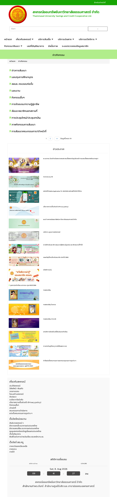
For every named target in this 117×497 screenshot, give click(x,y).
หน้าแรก (8, 39)
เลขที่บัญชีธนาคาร (35, 46)
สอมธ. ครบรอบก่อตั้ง (21, 84)
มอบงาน (14, 90)
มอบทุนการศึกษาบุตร (21, 77)
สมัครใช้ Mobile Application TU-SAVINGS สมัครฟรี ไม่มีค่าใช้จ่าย (62, 191)
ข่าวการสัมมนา (17, 70)
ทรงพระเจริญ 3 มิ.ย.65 (49, 319)
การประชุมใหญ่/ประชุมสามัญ (24, 118)
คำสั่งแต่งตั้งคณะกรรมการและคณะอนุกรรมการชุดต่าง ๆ (59, 361)
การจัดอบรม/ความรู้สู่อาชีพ (24, 104)
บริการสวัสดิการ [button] (88, 39)
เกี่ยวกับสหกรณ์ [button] (25, 39)
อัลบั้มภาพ (53, 46)
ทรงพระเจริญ (47, 290)
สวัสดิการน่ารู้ (47, 270)
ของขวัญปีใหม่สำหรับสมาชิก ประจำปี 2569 (55, 257)
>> (57, 138)
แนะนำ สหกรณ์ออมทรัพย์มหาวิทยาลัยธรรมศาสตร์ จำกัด (60, 219)
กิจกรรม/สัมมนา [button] (13, 46)
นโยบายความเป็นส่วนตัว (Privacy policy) (55, 207)
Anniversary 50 (48, 177)
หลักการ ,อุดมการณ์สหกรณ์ (51, 232)
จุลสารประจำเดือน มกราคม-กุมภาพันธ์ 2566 (23, 285)
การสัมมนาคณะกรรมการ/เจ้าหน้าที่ (27, 131)
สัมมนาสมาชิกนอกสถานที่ (23, 111)
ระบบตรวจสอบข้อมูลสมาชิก (75, 46)
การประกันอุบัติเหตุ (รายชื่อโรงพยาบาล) (55, 346)
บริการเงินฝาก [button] (66, 39)
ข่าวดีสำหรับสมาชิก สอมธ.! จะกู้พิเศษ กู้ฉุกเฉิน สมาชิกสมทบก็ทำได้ (63, 245)
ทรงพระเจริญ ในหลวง (49, 305)
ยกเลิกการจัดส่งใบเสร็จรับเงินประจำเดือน (55, 332)
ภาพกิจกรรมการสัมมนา (22, 124)
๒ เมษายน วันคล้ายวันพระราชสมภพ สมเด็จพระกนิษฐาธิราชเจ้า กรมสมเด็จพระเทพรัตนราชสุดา (70, 159)
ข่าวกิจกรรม (22, 61)
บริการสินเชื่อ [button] (46, 39)
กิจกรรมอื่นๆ (17, 97)
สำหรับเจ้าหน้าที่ (100, 2)
